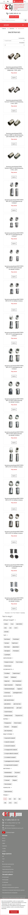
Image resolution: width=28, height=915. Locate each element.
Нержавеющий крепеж (7, 872)
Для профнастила (8, 707)
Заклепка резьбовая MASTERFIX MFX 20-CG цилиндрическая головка (14, 201)
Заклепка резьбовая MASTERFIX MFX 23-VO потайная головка (14, 499)
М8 (5, 802)
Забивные (13, 677)
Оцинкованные (8, 791)
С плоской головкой (9, 745)
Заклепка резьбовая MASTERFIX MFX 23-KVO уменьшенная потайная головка (14, 433)
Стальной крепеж (6, 866)
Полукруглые (7, 723)
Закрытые (6, 681)
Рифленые (18, 685)
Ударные (19, 688)
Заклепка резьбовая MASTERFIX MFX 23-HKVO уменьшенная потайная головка (14, 400)
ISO (10, 628)
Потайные (7, 673)
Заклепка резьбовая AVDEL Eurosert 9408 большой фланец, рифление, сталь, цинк (14, 68)
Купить (14, 77)
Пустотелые (19, 662)
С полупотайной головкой (11, 753)
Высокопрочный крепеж (8, 864)
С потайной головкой (9, 757)
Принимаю (14, 912)
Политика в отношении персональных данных (13, 890)
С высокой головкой (9, 738)
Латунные (17, 772)
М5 (15, 799)
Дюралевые (16, 647)
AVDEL (6, 624)
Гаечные (6, 643)
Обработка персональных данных (10, 887)
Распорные (16, 650)
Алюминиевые (8, 772)
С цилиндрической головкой (11, 761)
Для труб (19, 707)
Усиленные (7, 692)
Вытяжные (7, 639)
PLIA (12, 624)
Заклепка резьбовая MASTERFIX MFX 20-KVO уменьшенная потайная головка (14, 267)
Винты (3, 840)
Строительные (8, 711)
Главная (4, 28)
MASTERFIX (19, 624)
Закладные (7, 650)
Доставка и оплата (6, 885)
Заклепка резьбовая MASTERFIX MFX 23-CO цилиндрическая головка (14, 367)
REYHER (6, 631)
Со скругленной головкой (10, 765)
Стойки (4, 848)
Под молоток (19, 715)
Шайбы (4, 851)
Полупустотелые (8, 662)
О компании (5, 882)
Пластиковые (7, 784)
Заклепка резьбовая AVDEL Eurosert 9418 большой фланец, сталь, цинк (14, 101)
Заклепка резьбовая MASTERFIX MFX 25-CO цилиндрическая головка (14, 566)
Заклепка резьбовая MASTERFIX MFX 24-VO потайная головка (14, 532)
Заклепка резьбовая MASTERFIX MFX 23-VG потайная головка (14, 466)
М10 (10, 802)
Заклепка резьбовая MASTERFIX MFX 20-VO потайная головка (14, 300)
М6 (19, 799)
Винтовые (7, 647)
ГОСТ (15, 628)
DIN (5, 628)
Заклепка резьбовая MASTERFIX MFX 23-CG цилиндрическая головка (14, 334)
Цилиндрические (17, 692)
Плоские (6, 726)
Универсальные (8, 715)
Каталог (4, 835)
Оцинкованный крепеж (7, 869)
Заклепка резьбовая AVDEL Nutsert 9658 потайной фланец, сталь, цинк (14, 168)
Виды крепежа (6, 853)
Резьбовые (16, 639)
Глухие (6, 677)
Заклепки (12, 28)
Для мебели (7, 704)
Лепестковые (17, 723)
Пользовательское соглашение (9, 892)
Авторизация (5, 877)
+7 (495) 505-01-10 (14, 13)
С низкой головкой (9, 742)
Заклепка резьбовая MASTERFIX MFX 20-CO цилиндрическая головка (14, 234)
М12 (16, 802)
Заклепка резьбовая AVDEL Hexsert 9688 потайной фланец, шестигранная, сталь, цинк (14, 135)
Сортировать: (22, 38)
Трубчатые (15, 643)
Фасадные (14, 726)
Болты (3, 838)
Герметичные (16, 673)
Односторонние (8, 685)
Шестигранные (8, 730)
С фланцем (7, 654)
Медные (15, 780)
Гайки (3, 843)
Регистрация (5, 879)
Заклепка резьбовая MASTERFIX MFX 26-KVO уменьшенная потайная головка (14, 599)
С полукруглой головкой (10, 749)
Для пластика (17, 704)
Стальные (6, 780)
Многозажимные (17, 681)
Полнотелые (7, 666)
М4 (10, 799)
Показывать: (22, 42)
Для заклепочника (9, 700)
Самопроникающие (9, 688)
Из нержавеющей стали (10, 776)
